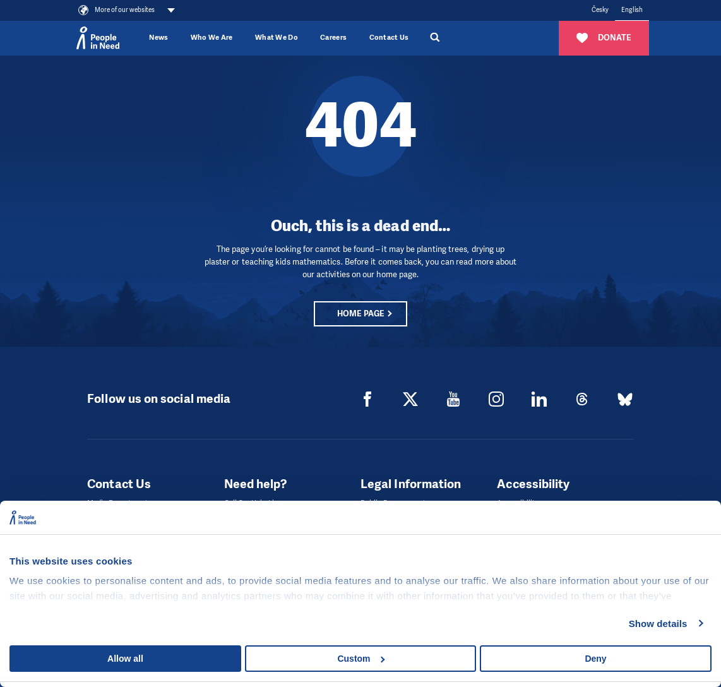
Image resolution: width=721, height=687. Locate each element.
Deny (595, 659)
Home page (360, 313)
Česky (600, 10)
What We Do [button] (276, 37)
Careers (333, 37)
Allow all (125, 659)
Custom (360, 659)
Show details (658, 623)
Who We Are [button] (212, 37)
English (632, 10)
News (158, 37)
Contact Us (389, 37)
